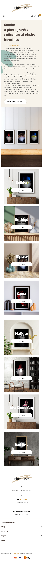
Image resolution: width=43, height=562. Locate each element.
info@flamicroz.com (21, 511)
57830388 (23, 499)
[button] (15, 101)
